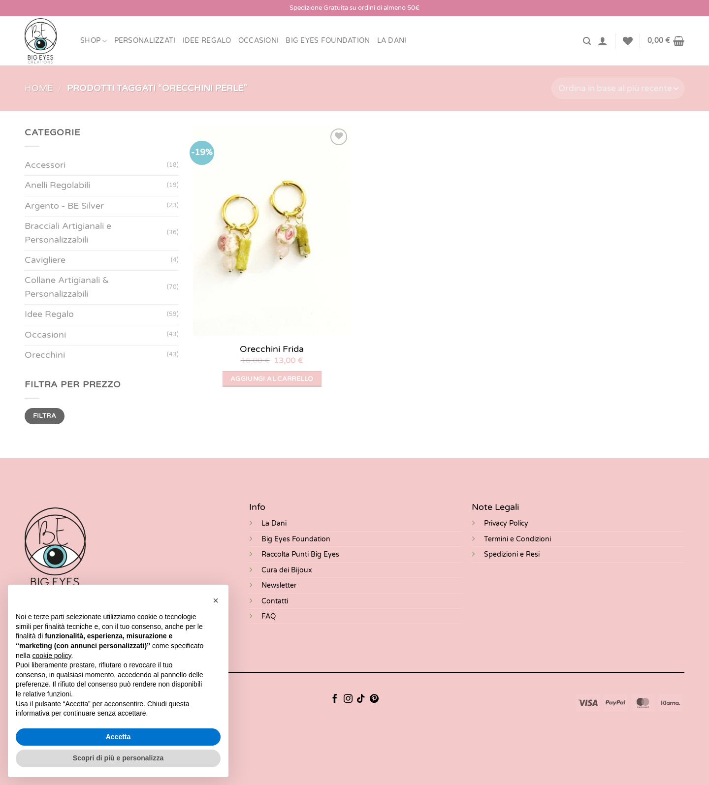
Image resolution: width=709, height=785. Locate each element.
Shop (93, 41)
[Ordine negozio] (617, 88)
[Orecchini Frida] (272, 231)
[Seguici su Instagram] (348, 699)
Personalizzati (145, 40)
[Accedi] (603, 41)
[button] (216, 600)
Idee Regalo (207, 40)
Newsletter (278, 585)
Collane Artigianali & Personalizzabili (67, 287)
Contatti (274, 601)
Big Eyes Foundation (295, 539)
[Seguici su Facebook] (334, 699)
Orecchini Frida (272, 349)
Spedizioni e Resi (512, 554)
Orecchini (45, 355)
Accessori (45, 165)
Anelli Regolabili (57, 185)
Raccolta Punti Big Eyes (300, 554)
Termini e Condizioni (517, 539)
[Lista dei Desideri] (628, 41)
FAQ (268, 616)
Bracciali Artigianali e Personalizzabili (68, 233)
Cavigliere (45, 260)
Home (39, 88)
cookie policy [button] (51, 655)
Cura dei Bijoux (286, 570)
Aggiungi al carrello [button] (272, 379)
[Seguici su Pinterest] (374, 699)
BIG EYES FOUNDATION (328, 40)
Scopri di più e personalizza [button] (118, 758)
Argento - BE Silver (64, 206)
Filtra (44, 416)
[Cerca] (587, 41)
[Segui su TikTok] (360, 699)
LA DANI (392, 40)
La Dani (274, 523)
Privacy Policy (506, 523)
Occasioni (258, 40)
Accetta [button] (118, 737)
